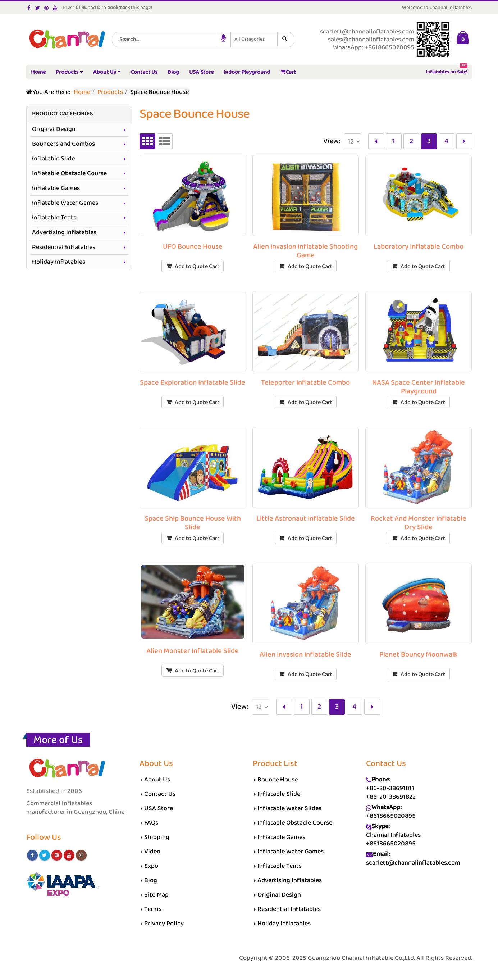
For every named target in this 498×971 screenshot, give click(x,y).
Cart (288, 72)
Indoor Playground (247, 72)
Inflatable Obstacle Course (69, 173)
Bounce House (277, 779)
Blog (173, 72)
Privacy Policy (164, 923)
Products (67, 72)
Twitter (44, 855)
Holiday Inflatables (58, 262)
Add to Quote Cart (197, 266)
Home (38, 72)
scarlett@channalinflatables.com (413, 862)
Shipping (156, 837)
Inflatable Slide (53, 158)
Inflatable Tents (54, 217)
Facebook (32, 855)
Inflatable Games (56, 188)
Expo (151, 866)
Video (152, 851)
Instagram (81, 855)
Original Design (54, 129)
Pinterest (56, 855)
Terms (152, 909)
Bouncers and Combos (63, 144)
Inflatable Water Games (65, 203)
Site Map (156, 894)
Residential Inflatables (63, 247)
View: (331, 141)
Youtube (69, 855)
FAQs (151, 823)
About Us (104, 72)
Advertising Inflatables (64, 232)
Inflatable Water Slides (289, 808)
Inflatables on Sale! (446, 71)
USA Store (201, 72)
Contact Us (144, 72)
